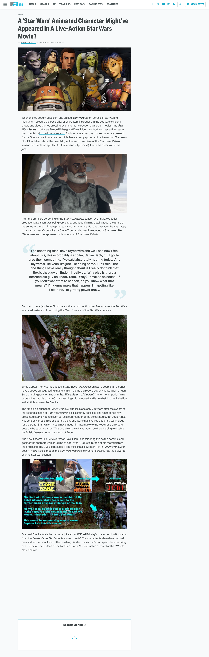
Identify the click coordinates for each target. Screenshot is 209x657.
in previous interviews (52, 133)
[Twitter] (158, 5)
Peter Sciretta (28, 43)
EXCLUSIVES (96, 4)
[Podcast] (180, 4)
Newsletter (195, 4)
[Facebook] (152, 5)
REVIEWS (79, 4)
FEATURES (112, 4)
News (20, 15)
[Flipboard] (168, 5)
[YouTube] (163, 5)
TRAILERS (65, 4)
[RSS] (173, 5)
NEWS (32, 4)
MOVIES (44, 4)
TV (54, 4)
